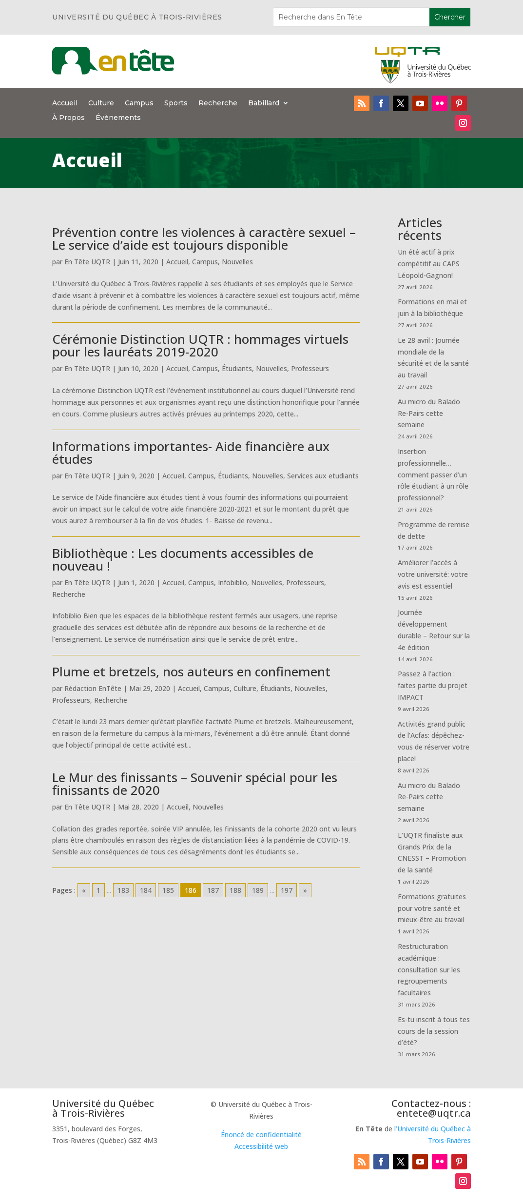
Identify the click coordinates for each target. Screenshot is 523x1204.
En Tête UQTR (87, 261)
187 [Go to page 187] (213, 890)
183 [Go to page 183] (123, 890)
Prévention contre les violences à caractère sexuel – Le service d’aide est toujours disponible (204, 238)
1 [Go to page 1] (98, 890)
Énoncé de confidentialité (261, 1134)
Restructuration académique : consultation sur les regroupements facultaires (429, 969)
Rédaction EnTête (92, 688)
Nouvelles (237, 261)
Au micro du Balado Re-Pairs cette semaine (429, 413)
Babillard (263, 103)
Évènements (118, 118)
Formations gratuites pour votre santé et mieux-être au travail (432, 908)
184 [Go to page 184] (146, 890)
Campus (139, 103)
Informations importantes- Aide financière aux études (190, 452)
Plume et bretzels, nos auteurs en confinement (191, 671)
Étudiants (237, 368)
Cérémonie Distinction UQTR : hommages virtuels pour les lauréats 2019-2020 (200, 345)
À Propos (68, 118)
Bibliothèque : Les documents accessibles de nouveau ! (182, 559)
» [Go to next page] (305, 890)
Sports (176, 103)
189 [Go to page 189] (258, 890)
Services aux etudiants (323, 475)
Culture (101, 103)
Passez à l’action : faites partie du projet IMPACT (432, 685)
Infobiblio (232, 582)
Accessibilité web (261, 1146)
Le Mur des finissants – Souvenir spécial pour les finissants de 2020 (194, 784)
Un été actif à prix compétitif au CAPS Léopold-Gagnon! (429, 263)
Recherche (217, 103)
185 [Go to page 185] (168, 890)
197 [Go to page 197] (286, 890)
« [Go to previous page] (84, 890)
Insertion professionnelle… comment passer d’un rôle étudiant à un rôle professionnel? (433, 474)
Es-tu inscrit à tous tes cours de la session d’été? (434, 1031)
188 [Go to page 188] (235, 890)
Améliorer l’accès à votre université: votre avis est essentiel (433, 574)
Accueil (64, 103)
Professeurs (310, 368)
